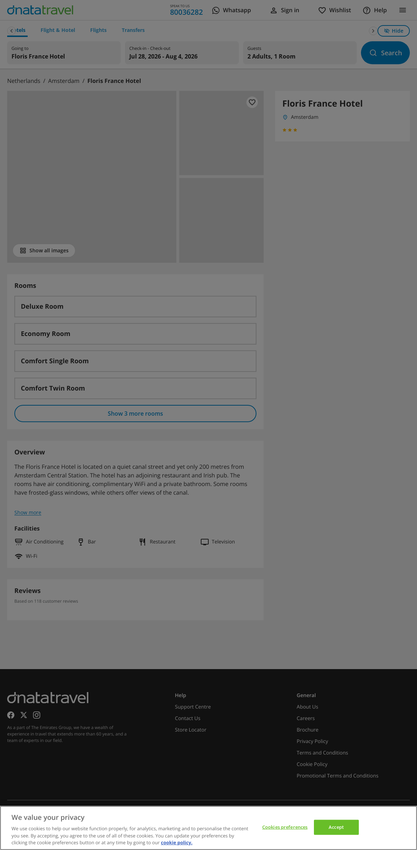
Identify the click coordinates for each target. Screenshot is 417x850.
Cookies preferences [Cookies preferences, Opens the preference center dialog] (284, 827)
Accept (336, 827)
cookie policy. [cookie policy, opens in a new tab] (177, 842)
